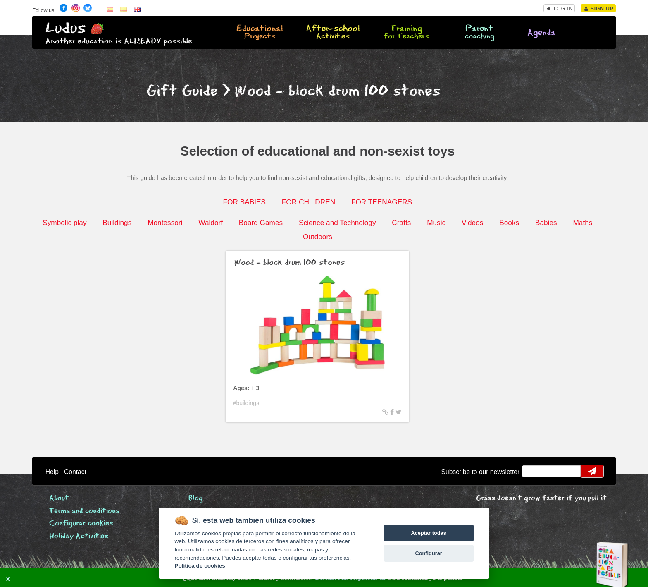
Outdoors (317, 236)
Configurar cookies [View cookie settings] (81, 523)
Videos (472, 222)
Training (406, 33)
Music (436, 222)
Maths (582, 222)
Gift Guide (182, 91)
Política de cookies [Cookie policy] (199, 566)
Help (52, 471)
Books (509, 222)
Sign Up (599, 9)
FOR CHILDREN (308, 202)
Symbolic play (64, 222)
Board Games (261, 222)
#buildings (246, 403)
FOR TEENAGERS (381, 202)
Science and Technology (337, 222)
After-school (332, 33)
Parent (479, 33)
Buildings (116, 222)
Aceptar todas (428, 533)
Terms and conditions (84, 511)
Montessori (165, 222)
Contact (75, 471)
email (533, 471)
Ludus (65, 28)
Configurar (428, 553)
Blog (195, 498)
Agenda (541, 33)
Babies (546, 222)
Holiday (78, 536)
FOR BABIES (244, 202)
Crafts (401, 222)
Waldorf (210, 222)
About (59, 498)
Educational (259, 33)
